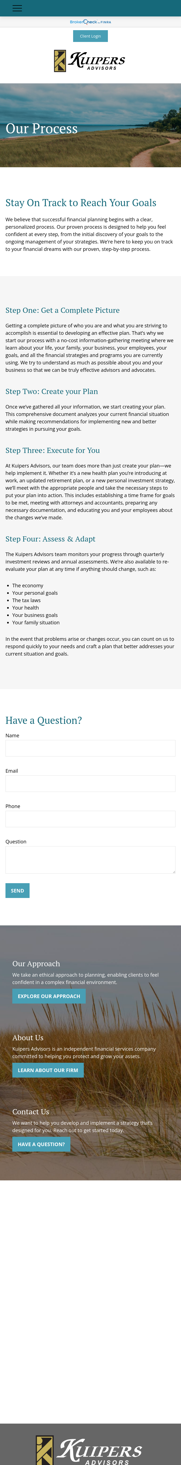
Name (12, 735)
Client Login (90, 36)
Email (11, 770)
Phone (12, 806)
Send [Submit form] (17, 890)
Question (16, 841)
